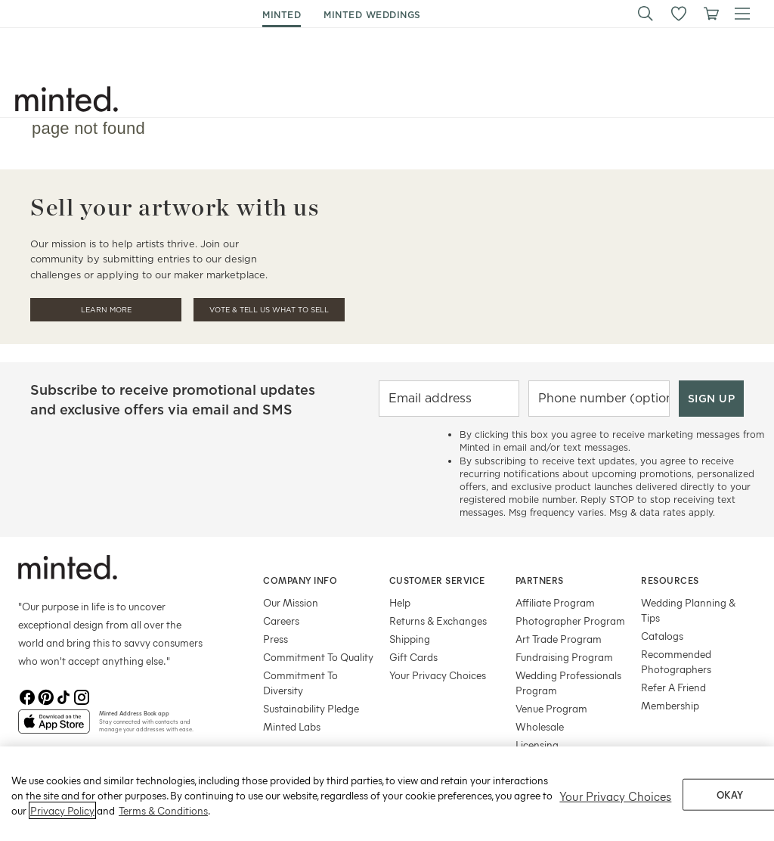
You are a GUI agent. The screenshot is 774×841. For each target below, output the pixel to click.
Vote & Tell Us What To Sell (269, 310)
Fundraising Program (564, 657)
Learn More (106, 310)
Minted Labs (291, 726)
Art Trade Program (558, 639)
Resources (670, 580)
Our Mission (290, 602)
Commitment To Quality (318, 657)
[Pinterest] (45, 697)
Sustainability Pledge (311, 708)
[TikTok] (63, 697)
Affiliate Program (555, 602)
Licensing (537, 744)
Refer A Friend (673, 687)
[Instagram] (82, 697)
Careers (281, 620)
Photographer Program (570, 620)
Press (275, 639)
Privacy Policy (62, 822)
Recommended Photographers (676, 661)
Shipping (409, 639)
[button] (645, 14)
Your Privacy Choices (437, 675)
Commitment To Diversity (300, 682)
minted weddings (372, 14)
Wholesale (539, 726)
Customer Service (437, 580)
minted (281, 14)
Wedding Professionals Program (568, 682)
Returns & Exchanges (438, 620)
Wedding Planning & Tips (688, 610)
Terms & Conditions (163, 822)
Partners (539, 580)
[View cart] (710, 14)
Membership (670, 705)
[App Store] (54, 727)
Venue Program (551, 708)
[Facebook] (27, 697)
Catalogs (662, 635)
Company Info (300, 580)
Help (399, 602)
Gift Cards (413, 657)
